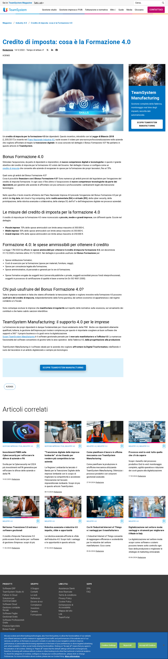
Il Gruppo (35, 588)
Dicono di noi (37, 601)
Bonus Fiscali (9, 629)
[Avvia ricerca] (163, 3)
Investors (35, 608)
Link (60, 614)
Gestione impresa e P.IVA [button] (70, 10)
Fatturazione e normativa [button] (96, 10)
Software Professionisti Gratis (13, 621)
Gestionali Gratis (10, 616)
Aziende (6, 55)
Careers (34, 611)
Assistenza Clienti (67, 588)
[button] (39, 3)
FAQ (88, 592)
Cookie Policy (65, 601)
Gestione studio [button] (49, 10)
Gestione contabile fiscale (11, 608)
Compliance (36, 605)
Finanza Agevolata (11, 626)
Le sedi (34, 595)
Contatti (34, 592)
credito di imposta (11, 168)
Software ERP (9, 588)
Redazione (8, 50)
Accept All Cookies (147, 645)
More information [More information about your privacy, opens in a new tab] (72, 656)
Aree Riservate (65, 592)
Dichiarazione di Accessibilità (66, 606)
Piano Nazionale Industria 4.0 (41, 139)
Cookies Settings (109, 645)
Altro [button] (113, 10)
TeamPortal (64, 617)
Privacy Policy (65, 598)
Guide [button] (121, 10)
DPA (88, 588)
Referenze (35, 598)
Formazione (36, 614)
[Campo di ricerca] (147, 3)
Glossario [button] (139, 10)
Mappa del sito (65, 611)
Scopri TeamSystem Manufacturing (19, 336)
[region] (84, 645)
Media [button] (129, 10)
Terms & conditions (67, 595)
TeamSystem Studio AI (13, 592)
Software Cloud (10, 604)
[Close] (164, 645)
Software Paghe (10, 613)
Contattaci (156, 9)
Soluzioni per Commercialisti (9, 599)
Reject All (128, 645)
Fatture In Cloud (10, 595)
